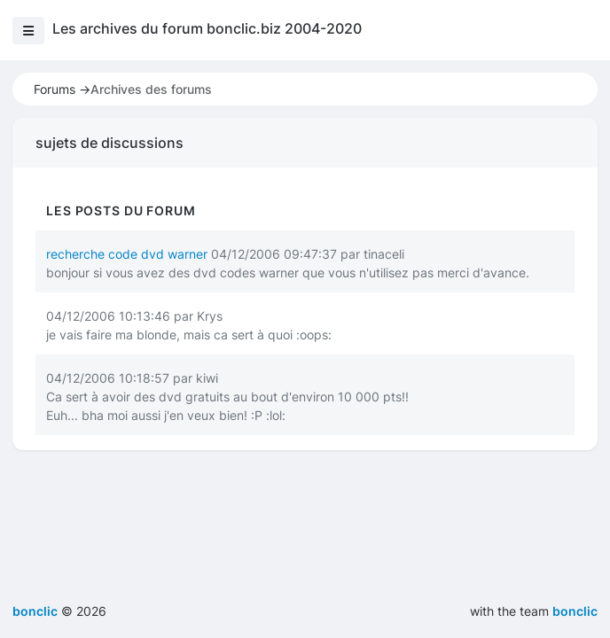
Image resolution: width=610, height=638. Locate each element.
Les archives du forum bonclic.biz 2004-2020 (207, 28)
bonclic (575, 611)
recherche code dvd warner (126, 253)
